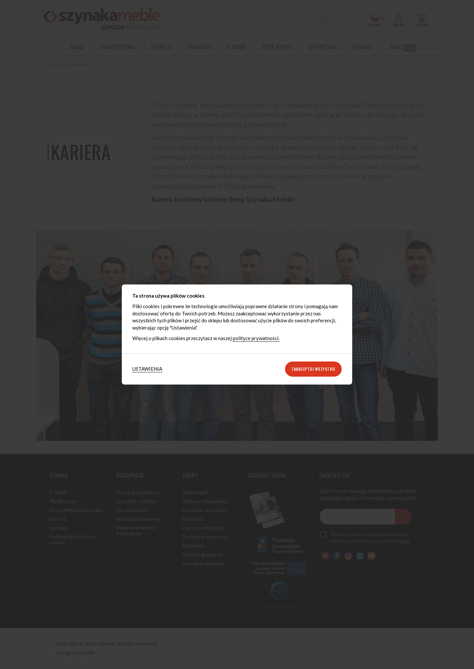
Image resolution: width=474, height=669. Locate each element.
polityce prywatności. (256, 338)
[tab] (147, 368)
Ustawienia (147, 369)
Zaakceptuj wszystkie (313, 369)
